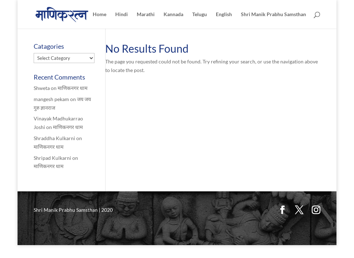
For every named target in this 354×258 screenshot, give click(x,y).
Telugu (199, 14)
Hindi (121, 14)
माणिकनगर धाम (72, 88)
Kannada (173, 14)
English (224, 14)
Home (99, 14)
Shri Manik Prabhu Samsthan (273, 14)
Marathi (146, 14)
